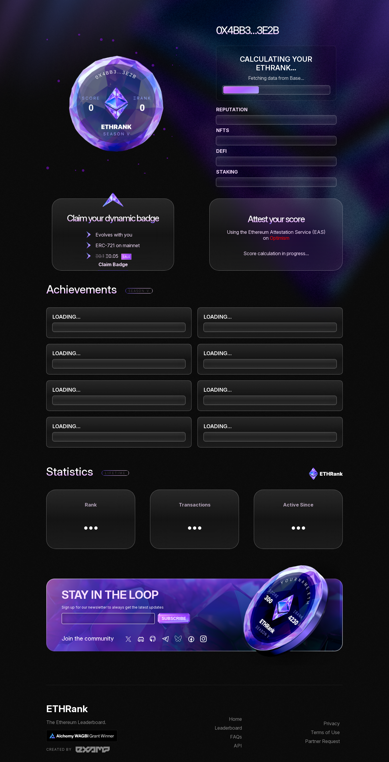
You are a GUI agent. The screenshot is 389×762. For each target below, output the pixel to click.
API (238, 746)
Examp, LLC (93, 750)
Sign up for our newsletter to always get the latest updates (113, 607)
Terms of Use (325, 732)
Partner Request (322, 741)
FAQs (236, 737)
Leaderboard (228, 728)
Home (235, 719)
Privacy (331, 723)
